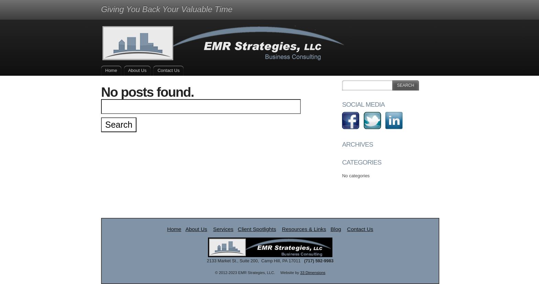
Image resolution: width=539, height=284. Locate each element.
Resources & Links (304, 229)
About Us (137, 70)
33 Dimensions (312, 273)
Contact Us (168, 70)
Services (223, 229)
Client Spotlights (257, 229)
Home (111, 70)
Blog (336, 229)
